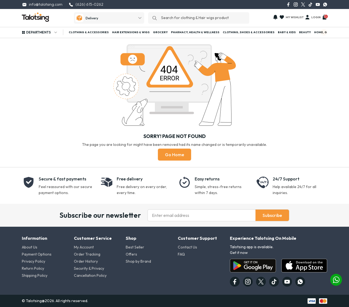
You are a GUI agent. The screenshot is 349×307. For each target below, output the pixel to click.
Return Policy (33, 268)
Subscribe (272, 215)
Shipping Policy (34, 275)
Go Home (174, 154)
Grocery (160, 32)
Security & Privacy (89, 268)
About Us (29, 247)
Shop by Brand (138, 261)
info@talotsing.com (42, 4)
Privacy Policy (33, 261)
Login (313, 17)
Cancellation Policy (90, 275)
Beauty (305, 32)
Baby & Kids (287, 32)
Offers (131, 254)
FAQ (181, 254)
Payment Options (37, 254)
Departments (40, 32)
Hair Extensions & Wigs (131, 32)
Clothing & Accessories (89, 32)
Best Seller (135, 247)
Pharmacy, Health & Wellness (195, 32)
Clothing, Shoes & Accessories (249, 32)
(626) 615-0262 (85, 4)
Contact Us (187, 247)
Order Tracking (87, 254)
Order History (86, 261)
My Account (84, 247)
